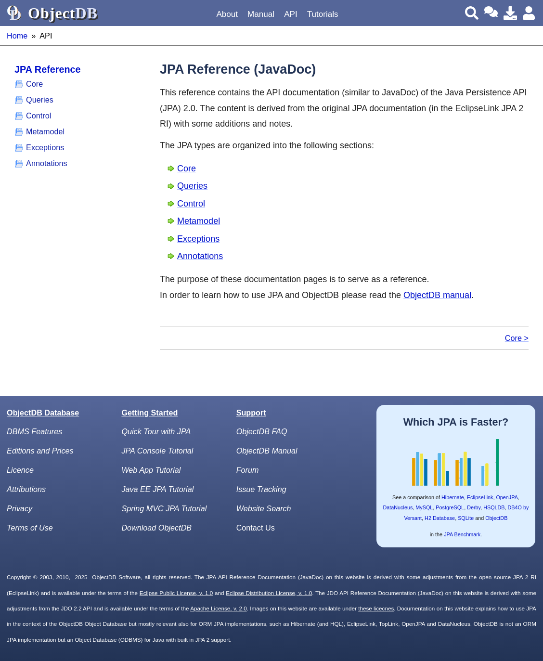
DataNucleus (398, 507)
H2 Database (440, 518)
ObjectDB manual (437, 295)
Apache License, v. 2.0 (218, 608)
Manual (260, 14)
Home (17, 35)
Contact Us (255, 527)
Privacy (19, 508)
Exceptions (45, 147)
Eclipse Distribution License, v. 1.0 (269, 593)
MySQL (424, 507)
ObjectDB (496, 518)
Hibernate (452, 497)
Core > (517, 338)
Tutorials (322, 14)
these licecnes (376, 608)
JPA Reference (47, 69)
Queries (39, 99)
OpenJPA (506, 497)
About (227, 14)
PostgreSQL (450, 507)
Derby (473, 507)
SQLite (466, 518)
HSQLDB (493, 507)
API (290, 14)
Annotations (46, 163)
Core (34, 83)
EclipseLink (480, 497)
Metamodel (45, 131)
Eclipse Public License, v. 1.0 (176, 593)
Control (38, 115)
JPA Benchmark (462, 534)
